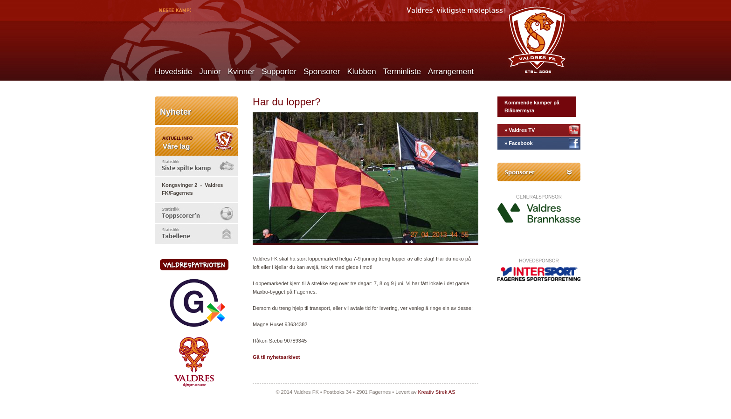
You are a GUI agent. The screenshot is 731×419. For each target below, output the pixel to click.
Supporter (279, 71)
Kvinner (241, 71)
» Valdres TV (519, 130)
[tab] (196, 166)
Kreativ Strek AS (436, 392)
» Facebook (518, 143)
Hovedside (173, 71)
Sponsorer (321, 71)
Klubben (361, 71)
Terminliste (402, 71)
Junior (210, 71)
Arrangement (451, 71)
